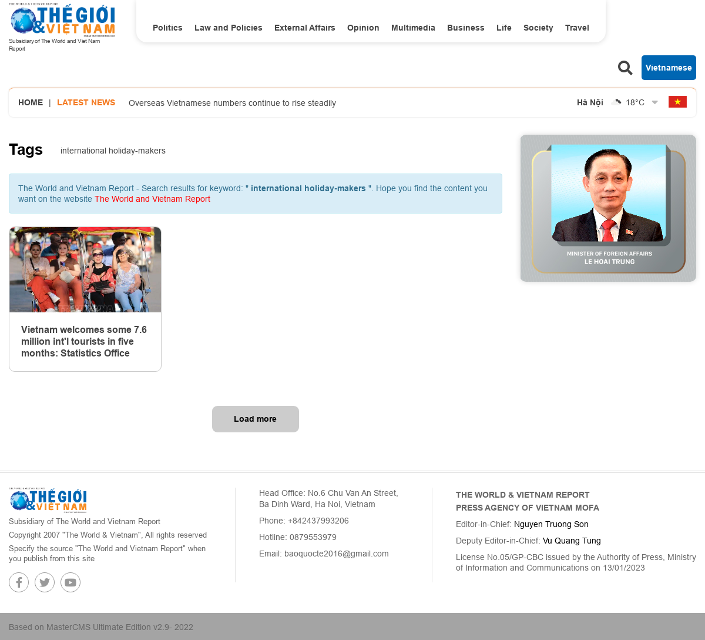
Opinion (363, 27)
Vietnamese (669, 67)
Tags (26, 149)
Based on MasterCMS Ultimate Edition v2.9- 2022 (101, 627)
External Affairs (304, 27)
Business (466, 27)
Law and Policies (228, 27)
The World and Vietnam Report (152, 199)
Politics (168, 27)
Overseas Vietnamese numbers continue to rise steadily (232, 103)
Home (30, 102)
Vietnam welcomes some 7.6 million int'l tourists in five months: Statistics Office (84, 341)
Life (504, 27)
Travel (577, 27)
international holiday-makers (113, 150)
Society (538, 27)
